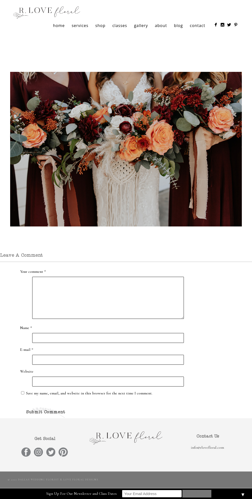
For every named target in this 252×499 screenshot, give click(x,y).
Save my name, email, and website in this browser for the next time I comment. (89, 393)
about (161, 25)
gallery (141, 25)
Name (26, 327)
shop (100, 25)
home (59, 25)
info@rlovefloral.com (207, 447)
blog (178, 25)
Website (26, 371)
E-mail (26, 349)
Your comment (33, 271)
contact (197, 25)
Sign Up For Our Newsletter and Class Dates (81, 493)
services (80, 25)
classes (119, 25)
